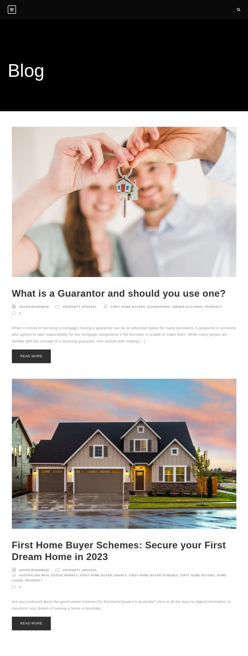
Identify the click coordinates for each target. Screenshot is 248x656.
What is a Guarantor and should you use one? (119, 293)
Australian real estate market (48, 575)
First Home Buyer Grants (103, 575)
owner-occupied (187, 306)
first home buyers (128, 306)
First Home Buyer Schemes (153, 575)
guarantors (158, 306)
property (214, 306)
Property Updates (80, 306)
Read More (31, 356)
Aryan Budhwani (34, 306)
